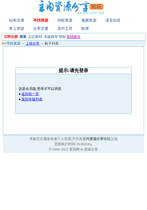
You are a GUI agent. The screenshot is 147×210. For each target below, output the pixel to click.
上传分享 (33, 43)
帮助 (62, 37)
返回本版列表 (31, 99)
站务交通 (16, 20)
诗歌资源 (64, 20)
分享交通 (40, 28)
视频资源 (88, 20)
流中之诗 (64, 28)
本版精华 (51, 37)
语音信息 (113, 20)
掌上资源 (16, 28)
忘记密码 (35, 37)
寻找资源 (40, 20)
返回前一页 (30, 94)
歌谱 (85, 28)
